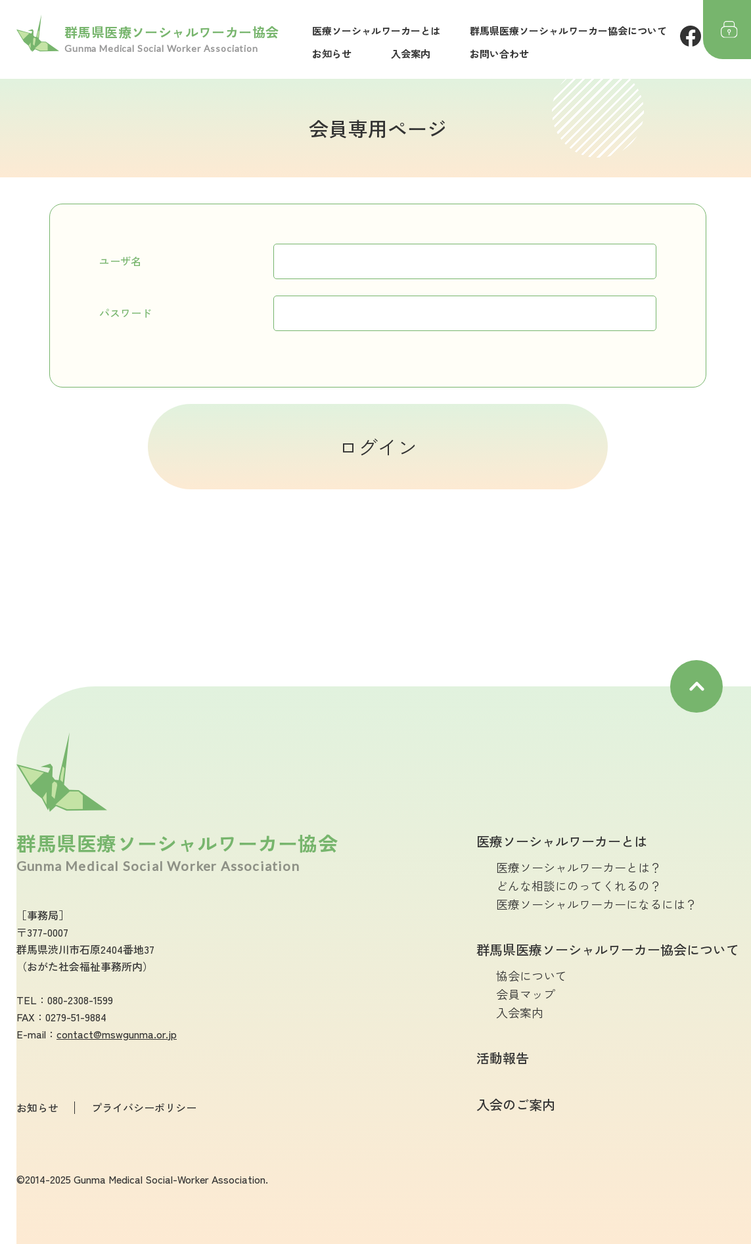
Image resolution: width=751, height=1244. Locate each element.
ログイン (377, 446)
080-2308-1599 (80, 1000)
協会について (531, 975)
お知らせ (332, 53)
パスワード (125, 313)
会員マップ (525, 993)
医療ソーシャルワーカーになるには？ (596, 903)
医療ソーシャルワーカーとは (376, 30)
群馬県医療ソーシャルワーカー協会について (568, 30)
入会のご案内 (515, 1104)
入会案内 (410, 53)
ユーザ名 (120, 261)
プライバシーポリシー (143, 1107)
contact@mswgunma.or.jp (117, 1034)
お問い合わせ (499, 53)
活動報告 (502, 1057)
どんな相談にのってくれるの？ (579, 885)
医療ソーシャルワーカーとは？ (579, 867)
